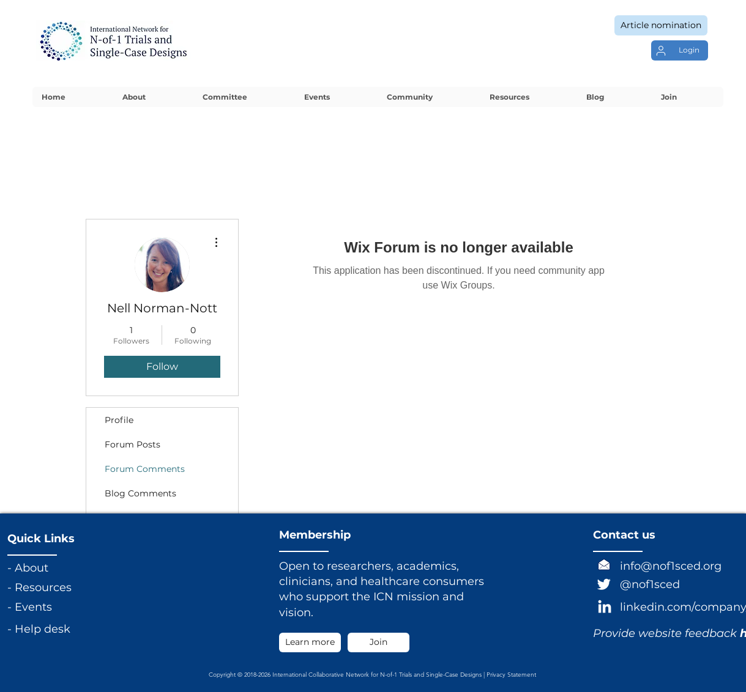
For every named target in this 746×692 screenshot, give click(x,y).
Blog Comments (140, 493)
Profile (119, 419)
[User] (661, 51)
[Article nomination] (660, 25)
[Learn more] (310, 642)
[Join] (378, 642)
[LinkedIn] (605, 608)
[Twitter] (604, 584)
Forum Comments (145, 468)
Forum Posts (132, 444)
